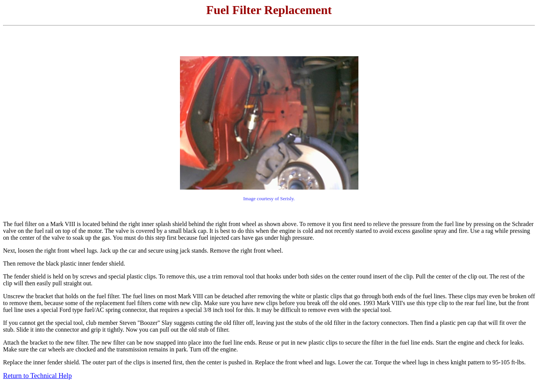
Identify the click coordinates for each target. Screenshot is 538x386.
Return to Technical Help (37, 376)
